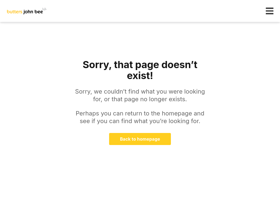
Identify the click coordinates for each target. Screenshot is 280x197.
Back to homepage (140, 139)
